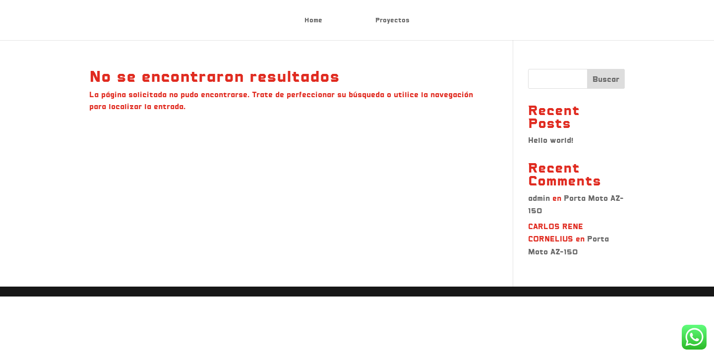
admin (539, 198)
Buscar (606, 79)
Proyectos (392, 20)
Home (313, 20)
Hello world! (550, 140)
